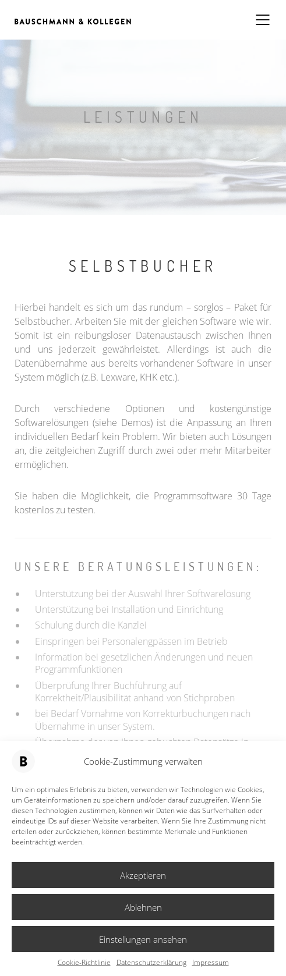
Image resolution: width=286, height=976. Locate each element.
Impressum (210, 962)
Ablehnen (143, 907)
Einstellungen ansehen (143, 939)
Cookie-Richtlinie (84, 962)
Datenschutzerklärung (151, 962)
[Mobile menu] (263, 20)
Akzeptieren (143, 875)
